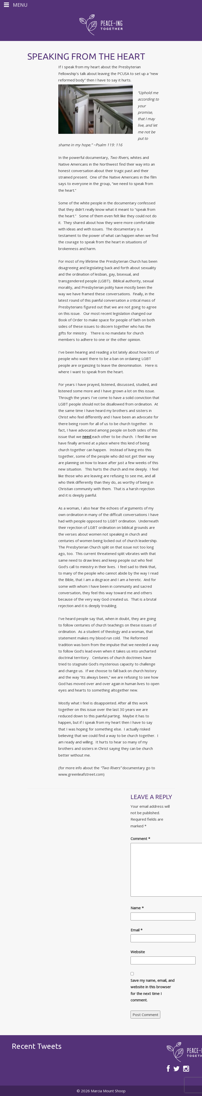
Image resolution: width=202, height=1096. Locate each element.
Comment (140, 838)
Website (138, 951)
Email (136, 929)
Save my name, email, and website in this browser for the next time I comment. (152, 990)
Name (137, 907)
